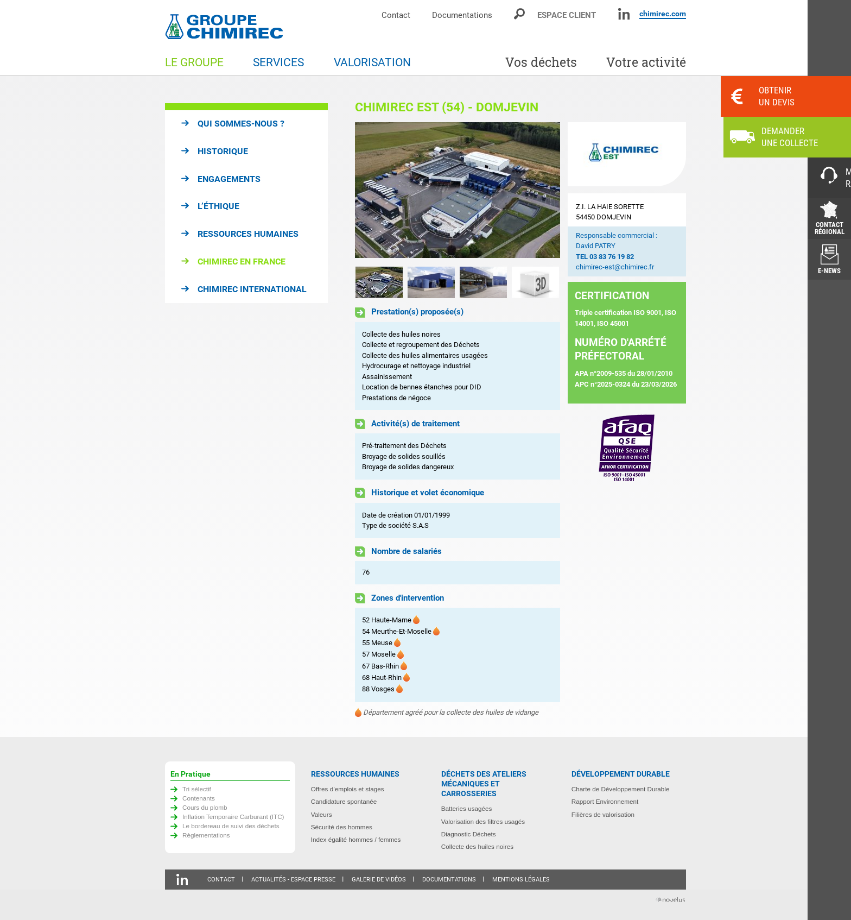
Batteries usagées (466, 808)
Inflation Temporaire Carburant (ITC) (233, 816)
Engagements (229, 179)
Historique (223, 151)
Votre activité (646, 62)
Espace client (566, 15)
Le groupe (194, 62)
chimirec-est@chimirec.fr (615, 267)
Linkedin (624, 14)
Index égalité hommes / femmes (356, 839)
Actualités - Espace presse (293, 879)
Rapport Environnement (604, 801)
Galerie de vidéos (379, 879)
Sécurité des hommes (341, 826)
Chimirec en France (241, 261)
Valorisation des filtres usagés (483, 821)
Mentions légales (521, 879)
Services (278, 62)
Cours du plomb (204, 807)
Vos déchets (541, 62)
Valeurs (321, 814)
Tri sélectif (196, 788)
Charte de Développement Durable (620, 788)
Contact (396, 15)
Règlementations (206, 835)
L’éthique (218, 206)
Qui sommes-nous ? (241, 123)
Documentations (462, 15)
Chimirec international (252, 289)
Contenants (198, 798)
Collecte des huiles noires (477, 846)
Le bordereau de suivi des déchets (231, 825)
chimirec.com (662, 13)
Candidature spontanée (344, 801)
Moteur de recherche (520, 14)
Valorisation (372, 62)
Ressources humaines (248, 234)
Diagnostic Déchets (468, 833)
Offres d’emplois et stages (347, 788)
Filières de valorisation (602, 814)
